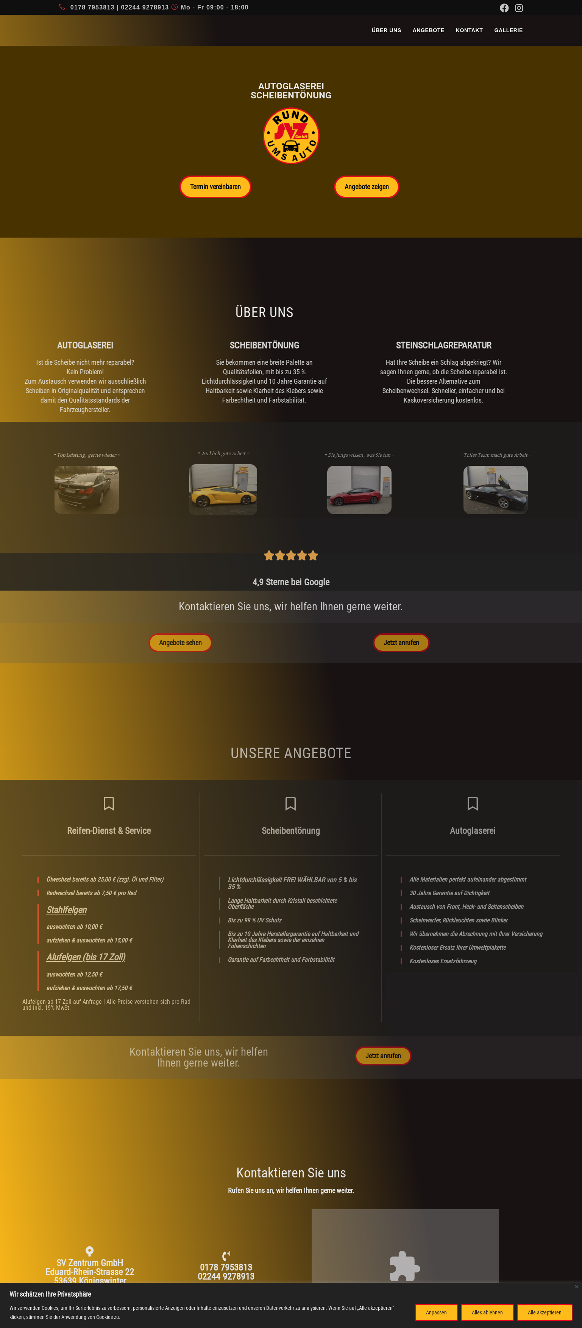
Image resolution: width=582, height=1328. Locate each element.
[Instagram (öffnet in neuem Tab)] (517, 7)
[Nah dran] (577, 1286)
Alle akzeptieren (545, 1312)
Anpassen (436, 1312)
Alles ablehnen (487, 1312)
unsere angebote (291, 753)
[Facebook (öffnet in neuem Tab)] (504, 7)
